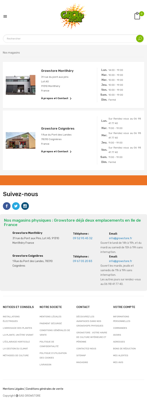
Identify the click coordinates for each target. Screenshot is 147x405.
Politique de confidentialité (49, 344)
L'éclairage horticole (16, 341)
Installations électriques (11, 318)
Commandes (120, 328)
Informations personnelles (121, 318)
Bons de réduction (124, 348)
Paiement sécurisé (51, 323)
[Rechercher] (73, 38)
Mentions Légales (13, 389)
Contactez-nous (86, 348)
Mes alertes (120, 355)
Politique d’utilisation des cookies (53, 355)
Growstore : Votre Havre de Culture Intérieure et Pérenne (91, 337)
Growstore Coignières (27, 255)
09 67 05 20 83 (82, 261)
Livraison (45, 364)
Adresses (119, 341)
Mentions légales (50, 316)
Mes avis (118, 362)
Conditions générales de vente (55, 332)
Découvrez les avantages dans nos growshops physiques (89, 321)
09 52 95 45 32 (82, 238)
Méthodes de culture (16, 355)
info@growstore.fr (120, 238)
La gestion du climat (15, 348)
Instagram (25, 206)
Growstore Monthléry (27, 233)
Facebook (7, 206)
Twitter (16, 206)
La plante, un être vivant (18, 335)
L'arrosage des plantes (17, 328)
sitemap (81, 355)
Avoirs (117, 335)
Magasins (82, 362)
